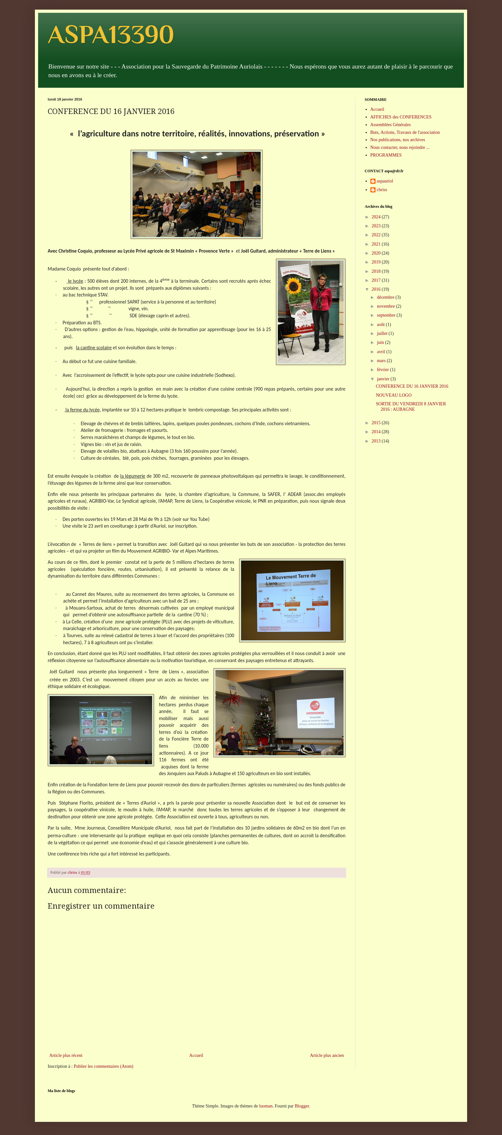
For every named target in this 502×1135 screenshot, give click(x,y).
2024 (377, 217)
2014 (377, 431)
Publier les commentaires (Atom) (103, 1066)
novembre (386, 306)
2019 (377, 262)
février (383, 369)
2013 (377, 441)
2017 (377, 280)
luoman (265, 1106)
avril (381, 351)
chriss (382, 189)
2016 (377, 289)
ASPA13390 (111, 34)
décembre (386, 297)
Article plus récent (65, 1055)
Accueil (196, 1055)
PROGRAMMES (386, 155)
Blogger (302, 1106)
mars (382, 360)
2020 (377, 253)
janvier (383, 379)
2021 (377, 244)
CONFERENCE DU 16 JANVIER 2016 (412, 386)
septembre (386, 315)
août (381, 324)
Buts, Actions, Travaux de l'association (405, 132)
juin (381, 342)
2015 (377, 422)
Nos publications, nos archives (397, 139)
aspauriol (385, 181)
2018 (377, 271)
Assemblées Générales (390, 124)
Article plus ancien (327, 1055)
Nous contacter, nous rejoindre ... (400, 147)
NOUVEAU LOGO (394, 395)
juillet (382, 333)
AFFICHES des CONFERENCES (401, 117)
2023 (377, 225)
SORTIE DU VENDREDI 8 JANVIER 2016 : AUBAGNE (411, 406)
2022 (377, 234)
